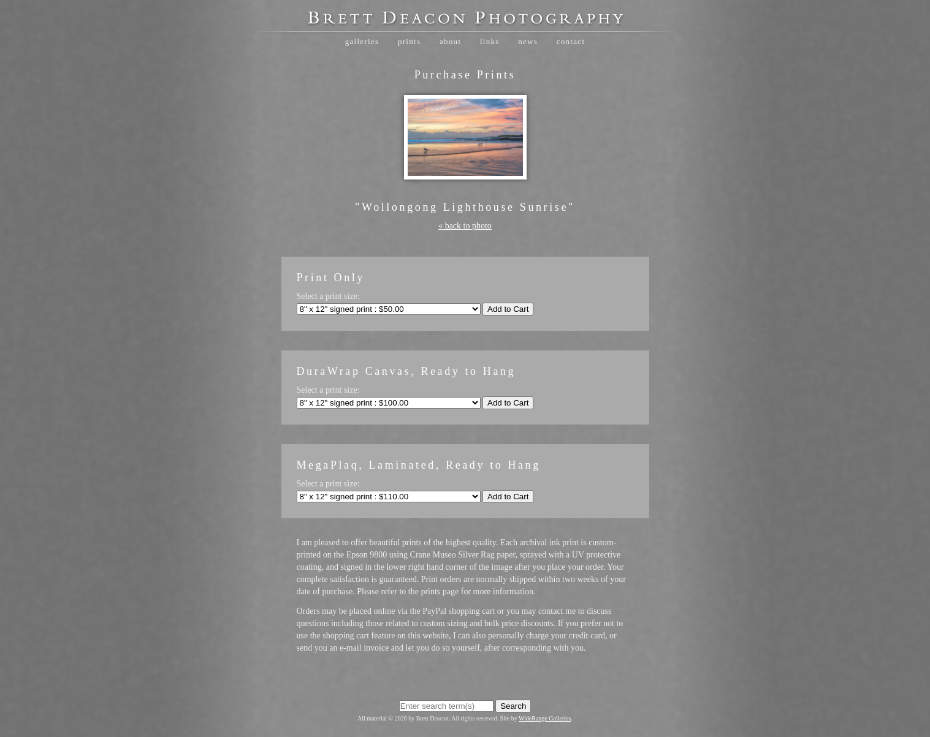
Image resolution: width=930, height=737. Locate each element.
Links (490, 41)
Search (513, 706)
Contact (571, 41)
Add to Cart (507, 309)
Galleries (362, 41)
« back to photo (465, 225)
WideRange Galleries (545, 718)
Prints (409, 41)
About (450, 41)
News (528, 41)
